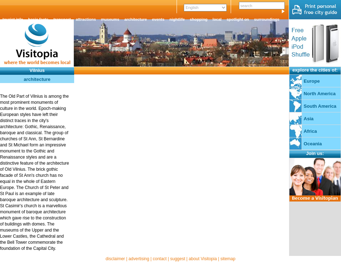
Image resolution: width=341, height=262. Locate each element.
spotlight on (237, 19)
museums (110, 19)
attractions (86, 19)
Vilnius (36, 70)
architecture (135, 19)
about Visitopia (203, 258)
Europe (312, 81)
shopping (199, 19)
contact (160, 258)
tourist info (13, 19)
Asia (308, 118)
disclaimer (115, 258)
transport (62, 19)
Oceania (313, 143)
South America (320, 106)
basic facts (38, 19)
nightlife (177, 19)
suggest (177, 258)
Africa (310, 131)
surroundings (266, 19)
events (158, 19)
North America (320, 93)
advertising (139, 258)
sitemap (227, 258)
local (216, 19)
